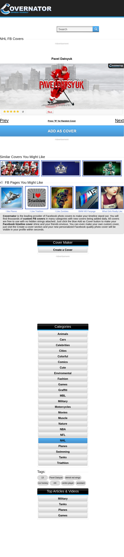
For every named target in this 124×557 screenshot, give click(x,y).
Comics (63, 362)
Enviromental (62, 373)
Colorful (63, 356)
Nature (62, 423)
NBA (63, 429)
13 (42, 477)
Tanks (63, 457)
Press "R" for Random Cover (62, 121)
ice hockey (43, 483)
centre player (68, 483)
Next (119, 120)
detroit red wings (72, 477)
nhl (54, 483)
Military (63, 401)
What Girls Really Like (112, 211)
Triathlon (63, 463)
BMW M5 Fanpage (87, 211)
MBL (63, 395)
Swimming (63, 451)
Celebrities (63, 345)
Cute (63, 367)
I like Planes (11, 211)
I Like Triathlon (36, 211)
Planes (62, 446)
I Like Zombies (61, 211)
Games (62, 384)
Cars (63, 339)
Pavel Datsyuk (56, 477)
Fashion (63, 378)
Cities (63, 350)
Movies (62, 412)
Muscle (62, 418)
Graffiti (62, 390)
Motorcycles (63, 406)
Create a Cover (62, 249)
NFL (62, 434)
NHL (63, 440)
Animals (63, 334)
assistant (81, 483)
